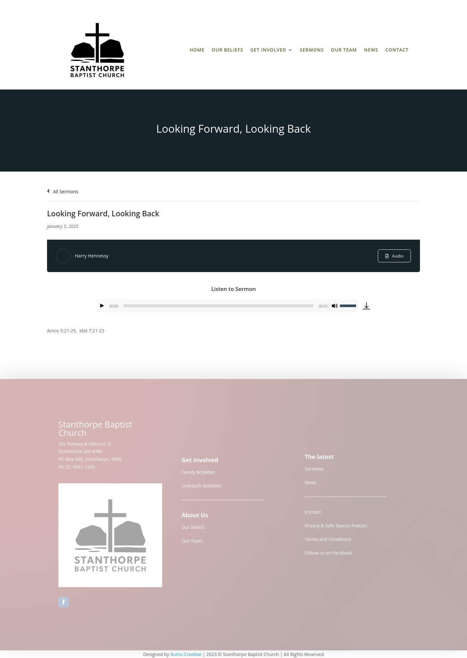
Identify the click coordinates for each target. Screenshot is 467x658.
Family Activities (198, 475)
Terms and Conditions (328, 542)
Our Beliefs (227, 50)
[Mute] (334, 306)
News (371, 50)
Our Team (344, 50)
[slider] (219, 305)
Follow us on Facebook (329, 556)
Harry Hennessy (92, 256)
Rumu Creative (185, 654)
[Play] (102, 306)
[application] (227, 305)
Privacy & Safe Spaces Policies (336, 528)
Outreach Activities (201, 488)
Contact (397, 50)
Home (196, 50)
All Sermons (62, 191)
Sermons (312, 50)
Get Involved (268, 50)
